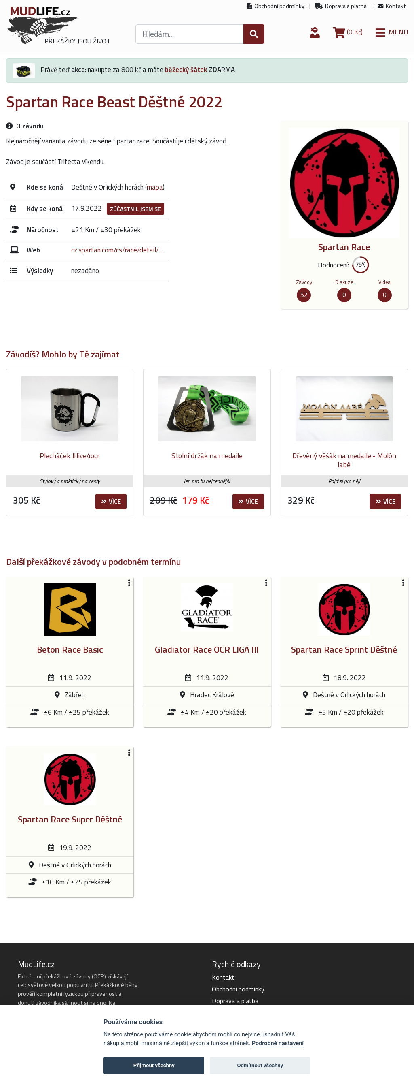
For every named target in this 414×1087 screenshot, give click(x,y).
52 (304, 294)
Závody (304, 282)
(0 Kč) (348, 32)
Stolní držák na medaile (207, 455)
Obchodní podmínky (279, 6)
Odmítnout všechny (260, 1065)
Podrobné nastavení (278, 1043)
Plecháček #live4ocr (70, 455)
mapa (155, 187)
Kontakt (396, 6)
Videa (384, 282)
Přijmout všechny (154, 1065)
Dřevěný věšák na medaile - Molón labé (344, 460)
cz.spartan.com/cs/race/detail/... (117, 250)
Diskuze (344, 282)
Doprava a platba (346, 6)
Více (111, 501)
